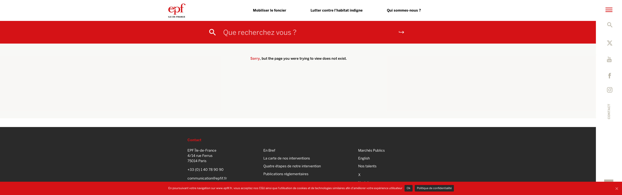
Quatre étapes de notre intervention (292, 166)
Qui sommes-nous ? (404, 10)
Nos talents (367, 166)
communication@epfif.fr (207, 178)
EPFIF (177, 10)
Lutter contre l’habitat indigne (337, 10)
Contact (609, 111)
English (364, 158)
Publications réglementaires (285, 174)
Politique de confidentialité (434, 188)
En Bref (269, 150)
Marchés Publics (371, 150)
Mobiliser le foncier (269, 10)
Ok (408, 188)
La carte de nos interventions (286, 158)
